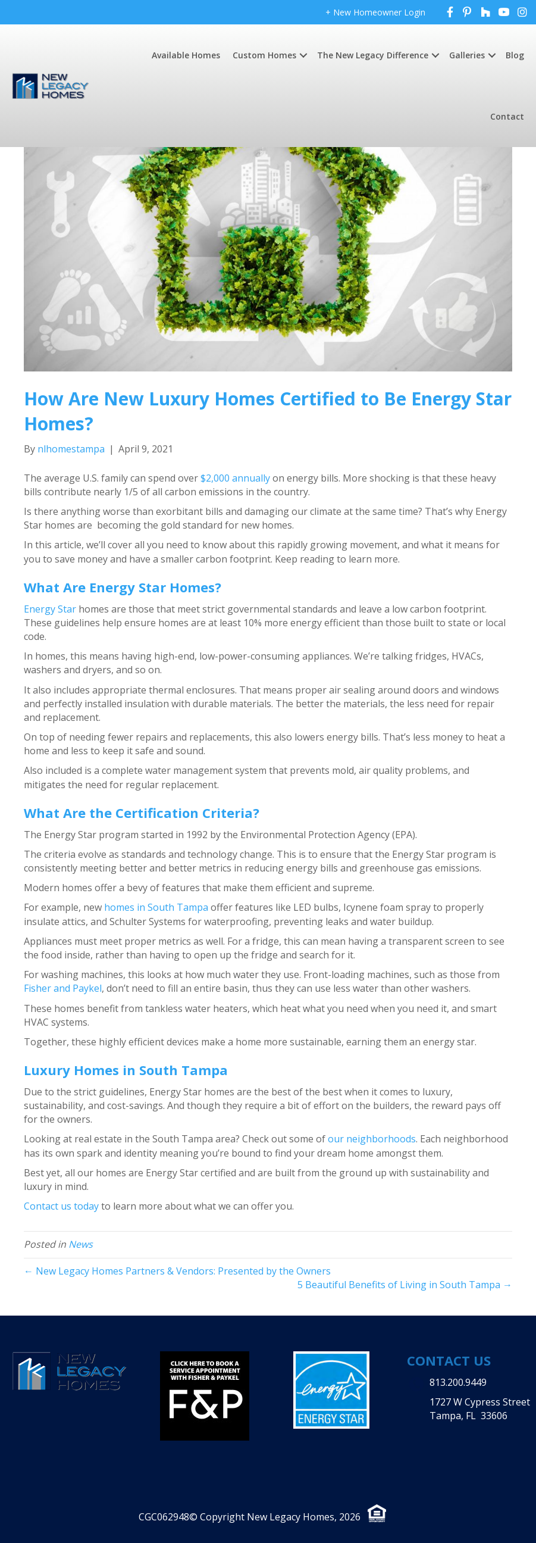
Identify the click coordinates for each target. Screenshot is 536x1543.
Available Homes (186, 55)
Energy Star (50, 609)
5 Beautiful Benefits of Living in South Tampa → (404, 1284)
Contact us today (61, 1206)
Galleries (467, 55)
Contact (507, 116)
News (80, 1244)
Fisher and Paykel (63, 988)
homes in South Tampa (156, 907)
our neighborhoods (372, 1138)
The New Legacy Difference (372, 55)
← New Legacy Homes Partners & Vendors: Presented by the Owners (177, 1270)
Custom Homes (264, 55)
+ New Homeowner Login (375, 12)
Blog (515, 55)
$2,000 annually (235, 478)
